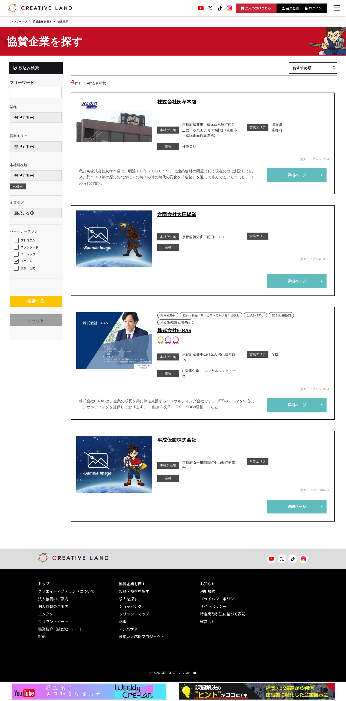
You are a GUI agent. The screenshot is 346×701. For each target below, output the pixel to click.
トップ (43, 583)
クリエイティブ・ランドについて (66, 591)
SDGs (43, 636)
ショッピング (130, 606)
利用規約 (207, 591)
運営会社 (207, 621)
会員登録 (290, 8)
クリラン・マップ (134, 614)
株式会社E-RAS (174, 330)
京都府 (19, 188)
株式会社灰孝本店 (176, 101)
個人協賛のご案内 (53, 606)
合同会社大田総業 (176, 213)
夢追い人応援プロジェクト (141, 636)
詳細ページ (296, 175)
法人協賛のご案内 (53, 598)
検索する (35, 303)
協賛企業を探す (42, 21)
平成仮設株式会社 (176, 439)
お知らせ (207, 583)
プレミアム (29, 241)
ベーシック (29, 255)
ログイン (313, 8)
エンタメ (45, 614)
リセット (35, 324)
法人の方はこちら (256, 8)
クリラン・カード (53, 621)
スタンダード (31, 248)
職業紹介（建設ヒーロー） (61, 629)
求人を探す (128, 598)
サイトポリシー (213, 606)
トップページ (19, 21)
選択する (26, 119)
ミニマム (28, 262)
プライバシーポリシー (219, 598)
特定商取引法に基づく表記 (222, 614)
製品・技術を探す (134, 591)
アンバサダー (130, 629)
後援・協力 (29, 269)
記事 (123, 621)
